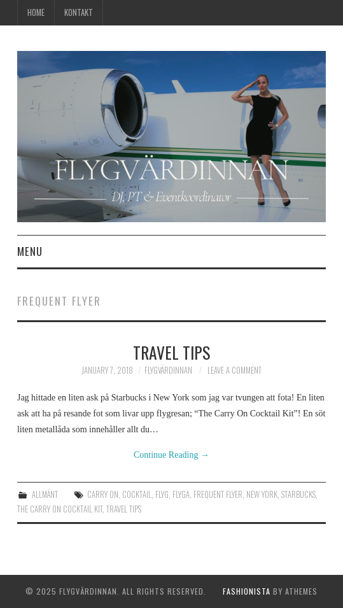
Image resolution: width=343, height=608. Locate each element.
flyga (181, 494)
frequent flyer (217, 494)
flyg (162, 494)
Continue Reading (171, 455)
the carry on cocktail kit (59, 509)
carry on (102, 494)
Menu (30, 251)
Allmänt (45, 494)
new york (261, 494)
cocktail (136, 494)
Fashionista (246, 591)
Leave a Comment (234, 370)
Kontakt (78, 12)
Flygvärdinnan (168, 370)
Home (36, 12)
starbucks (298, 494)
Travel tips (171, 352)
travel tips (123, 509)
